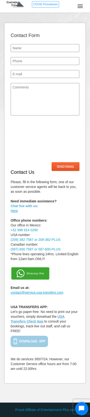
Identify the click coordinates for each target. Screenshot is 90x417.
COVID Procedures (45, 4)
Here (14, 211)
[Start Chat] (81, 408)
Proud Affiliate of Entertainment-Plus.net (45, 410)
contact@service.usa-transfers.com (37, 292)
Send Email (65, 166)
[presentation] (30, 139)
